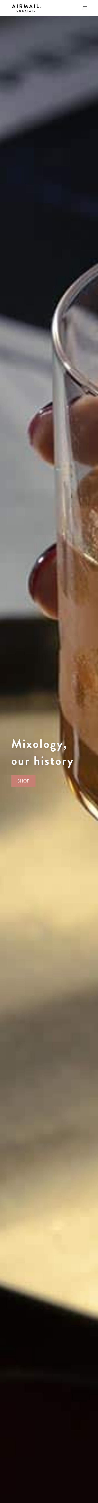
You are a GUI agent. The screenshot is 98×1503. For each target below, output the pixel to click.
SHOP (23, 781)
